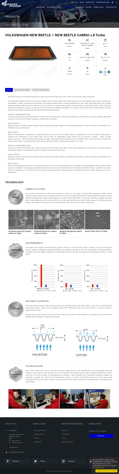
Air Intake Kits (111, 7)
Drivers (88, 7)
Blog (81, 2)
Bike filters (40, 7)
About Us (74, 2)
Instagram (68, 461)
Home (7, 25)
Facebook (12, 461)
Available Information (22, 90)
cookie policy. (99, 467)
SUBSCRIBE (101, 436)
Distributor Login (103, 2)
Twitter (39, 461)
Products (15, 25)
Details (9, 90)
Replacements (68, 7)
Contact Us (90, 2)
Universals (79, 7)
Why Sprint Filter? (54, 7)
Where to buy (99, 7)
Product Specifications (41, 90)
